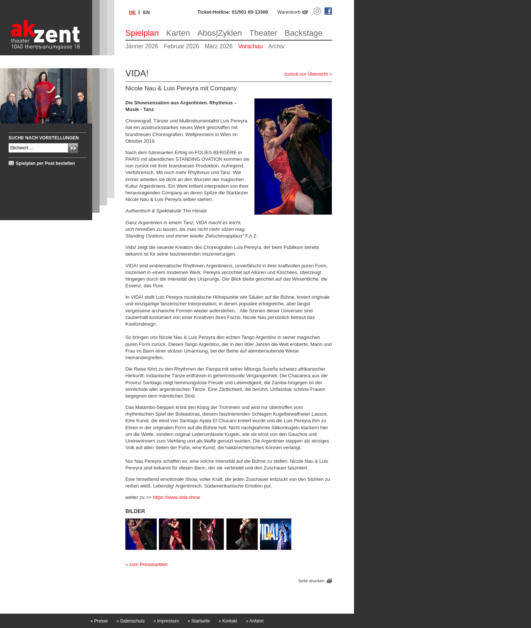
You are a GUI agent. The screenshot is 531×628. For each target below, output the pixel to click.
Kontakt (228, 621)
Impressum (166, 621)
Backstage (304, 33)
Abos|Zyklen (219, 33)
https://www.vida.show (176, 497)
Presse (99, 621)
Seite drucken (311, 580)
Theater (263, 33)
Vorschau (250, 46)
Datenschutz (131, 621)
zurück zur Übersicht (306, 74)
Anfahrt (255, 621)
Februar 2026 (181, 46)
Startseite (199, 621)
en (146, 12)
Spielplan (142, 33)
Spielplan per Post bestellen (45, 163)
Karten (178, 33)
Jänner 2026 (141, 46)
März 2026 (219, 46)
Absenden (73, 148)
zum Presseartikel (148, 564)
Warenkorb (289, 12)
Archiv (276, 46)
